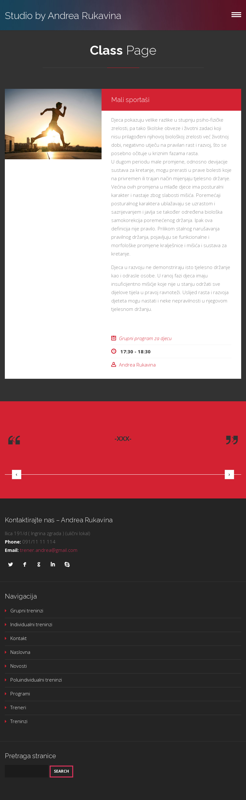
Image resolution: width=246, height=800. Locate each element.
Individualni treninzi (31, 624)
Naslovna (20, 652)
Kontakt (18, 638)
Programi (20, 693)
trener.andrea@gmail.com (48, 550)
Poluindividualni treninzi (36, 679)
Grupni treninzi (26, 610)
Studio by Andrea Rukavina (63, 15)
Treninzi (18, 721)
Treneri (18, 707)
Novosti (18, 666)
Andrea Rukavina (137, 364)
